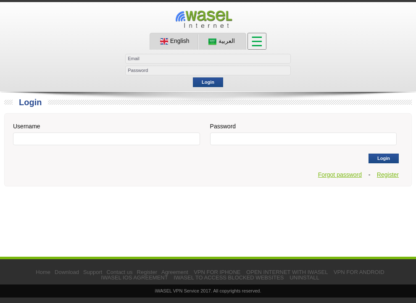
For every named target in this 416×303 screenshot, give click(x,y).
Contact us (119, 272)
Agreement (174, 272)
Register (388, 174)
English (175, 41)
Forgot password (340, 174)
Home (43, 272)
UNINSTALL (304, 277)
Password (223, 126)
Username (26, 126)
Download (67, 272)
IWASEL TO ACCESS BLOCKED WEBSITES (229, 277)
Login (208, 82)
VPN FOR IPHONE (217, 272)
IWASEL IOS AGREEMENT (134, 277)
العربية (221, 41)
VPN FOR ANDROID (359, 272)
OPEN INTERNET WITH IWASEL (287, 272)
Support (93, 272)
